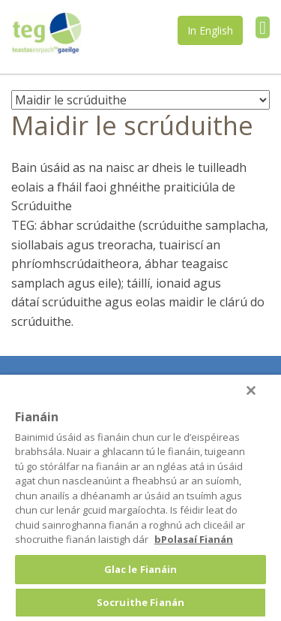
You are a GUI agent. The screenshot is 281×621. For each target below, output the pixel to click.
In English (210, 30)
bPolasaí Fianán (193, 539)
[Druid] (251, 390)
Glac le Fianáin (141, 569)
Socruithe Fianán (140, 602)
